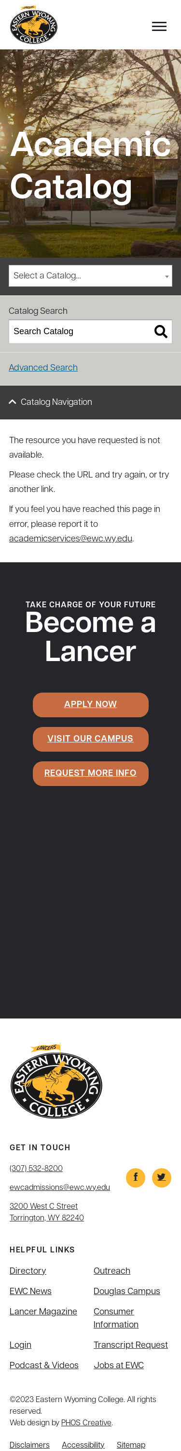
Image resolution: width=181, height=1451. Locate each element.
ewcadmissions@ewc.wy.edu (60, 1188)
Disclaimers (30, 1446)
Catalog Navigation (56, 402)
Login (20, 1345)
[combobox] (90, 276)
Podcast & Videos (44, 1366)
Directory (28, 1271)
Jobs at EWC (119, 1366)
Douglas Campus (127, 1292)
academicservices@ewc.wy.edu (70, 539)
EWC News (31, 1292)
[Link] (135, 1178)
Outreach (112, 1271)
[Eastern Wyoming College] (34, 25)
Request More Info (90, 773)
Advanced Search (43, 368)
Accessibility (83, 1446)
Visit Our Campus (90, 739)
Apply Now (90, 705)
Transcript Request (131, 1345)
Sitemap (131, 1446)
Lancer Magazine (43, 1312)
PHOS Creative (86, 1423)
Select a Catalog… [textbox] (47, 276)
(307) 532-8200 (36, 1169)
